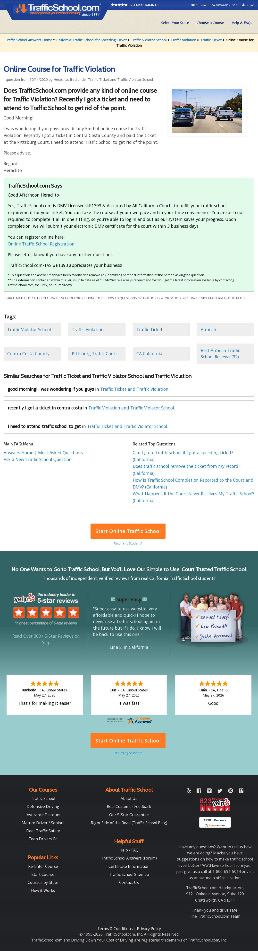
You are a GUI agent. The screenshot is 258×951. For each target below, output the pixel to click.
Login (248, 5)
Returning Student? (128, 543)
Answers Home (19, 452)
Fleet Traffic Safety (43, 830)
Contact (200, 5)
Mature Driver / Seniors (43, 822)
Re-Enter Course (43, 866)
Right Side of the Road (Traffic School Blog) (129, 822)
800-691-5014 (225, 5)
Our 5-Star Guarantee (129, 814)
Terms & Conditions (115, 928)
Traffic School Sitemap (129, 874)
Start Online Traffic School (128, 531)
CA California (149, 353)
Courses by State (43, 882)
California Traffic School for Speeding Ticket (91, 40)
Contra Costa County (28, 353)
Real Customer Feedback (129, 806)
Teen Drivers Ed (43, 839)
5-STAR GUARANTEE (135, 5)
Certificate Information (129, 866)
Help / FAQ (129, 850)
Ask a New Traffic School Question (38, 459)
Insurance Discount (43, 814)
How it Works (43, 890)
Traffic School (43, 798)
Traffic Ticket (211, 40)
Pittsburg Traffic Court (94, 353)
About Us (129, 798)
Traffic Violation (183, 40)
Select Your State (175, 22)
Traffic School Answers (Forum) (129, 858)
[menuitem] (175, 23)
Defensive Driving (43, 806)
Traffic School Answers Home (28, 40)
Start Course (43, 874)
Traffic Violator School (148, 40)
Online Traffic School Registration (41, 244)
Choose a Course (210, 22)
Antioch (208, 329)
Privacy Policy (149, 928)
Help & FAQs (242, 22)
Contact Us (129, 882)
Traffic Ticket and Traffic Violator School (127, 426)
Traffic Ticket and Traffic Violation (134, 389)
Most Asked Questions (60, 452)
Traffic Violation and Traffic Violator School (131, 408)
